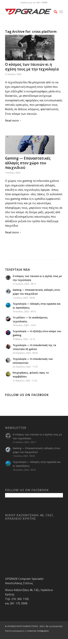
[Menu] (61, 12)
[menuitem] (53, 11)
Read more (13, 120)
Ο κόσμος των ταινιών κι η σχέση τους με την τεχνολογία (32, 66)
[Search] (53, 11)
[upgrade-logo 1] (28, 11)
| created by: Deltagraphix (37, 630)
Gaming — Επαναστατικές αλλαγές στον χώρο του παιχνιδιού (28, 163)
